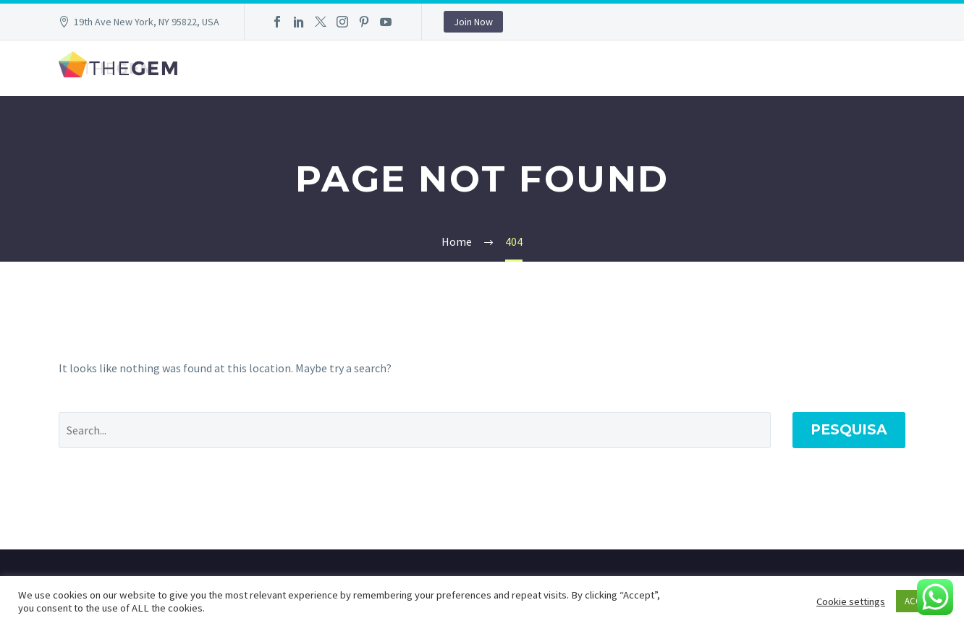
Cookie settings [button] (850, 601)
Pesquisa (849, 429)
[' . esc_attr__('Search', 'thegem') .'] (415, 430)
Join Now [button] (473, 21)
